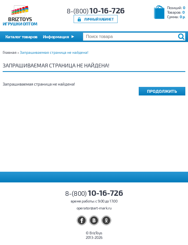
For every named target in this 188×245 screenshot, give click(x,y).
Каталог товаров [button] (21, 36)
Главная (10, 52)
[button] (58, 36)
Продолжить (162, 91)
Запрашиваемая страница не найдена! (54, 52)
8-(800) (96, 11)
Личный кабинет (99, 19)
